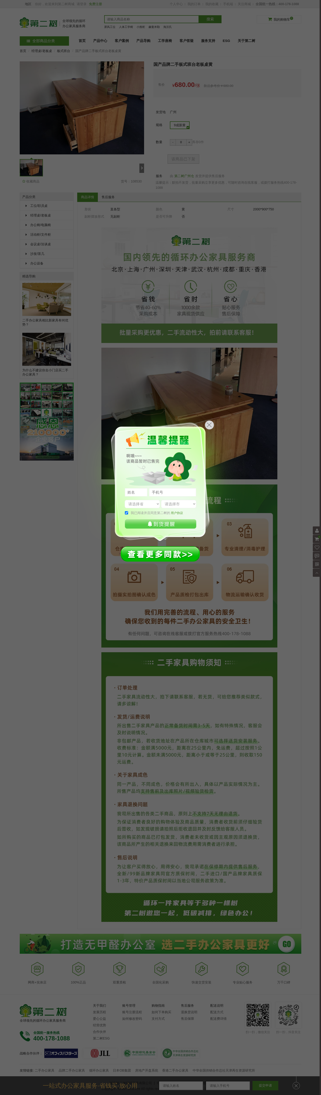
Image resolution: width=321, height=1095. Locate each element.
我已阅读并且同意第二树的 (157, 513)
